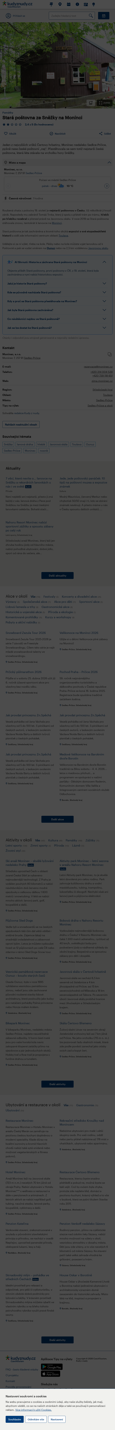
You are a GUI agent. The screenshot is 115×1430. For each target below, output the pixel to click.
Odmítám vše (36, 1419)
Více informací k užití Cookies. (33, 1409)
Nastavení (57, 1419)
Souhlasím (14, 1419)
